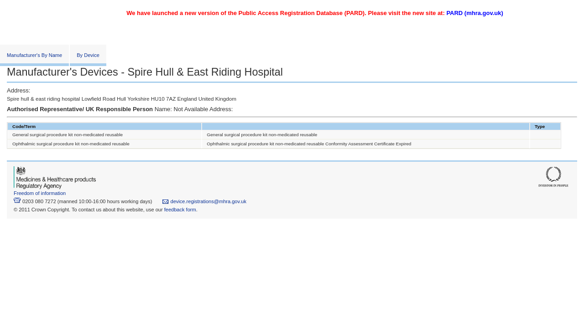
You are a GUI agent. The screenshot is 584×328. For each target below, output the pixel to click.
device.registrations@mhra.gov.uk (204, 201)
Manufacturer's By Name (34, 55)
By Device (88, 55)
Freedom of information (40, 193)
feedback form (180, 209)
